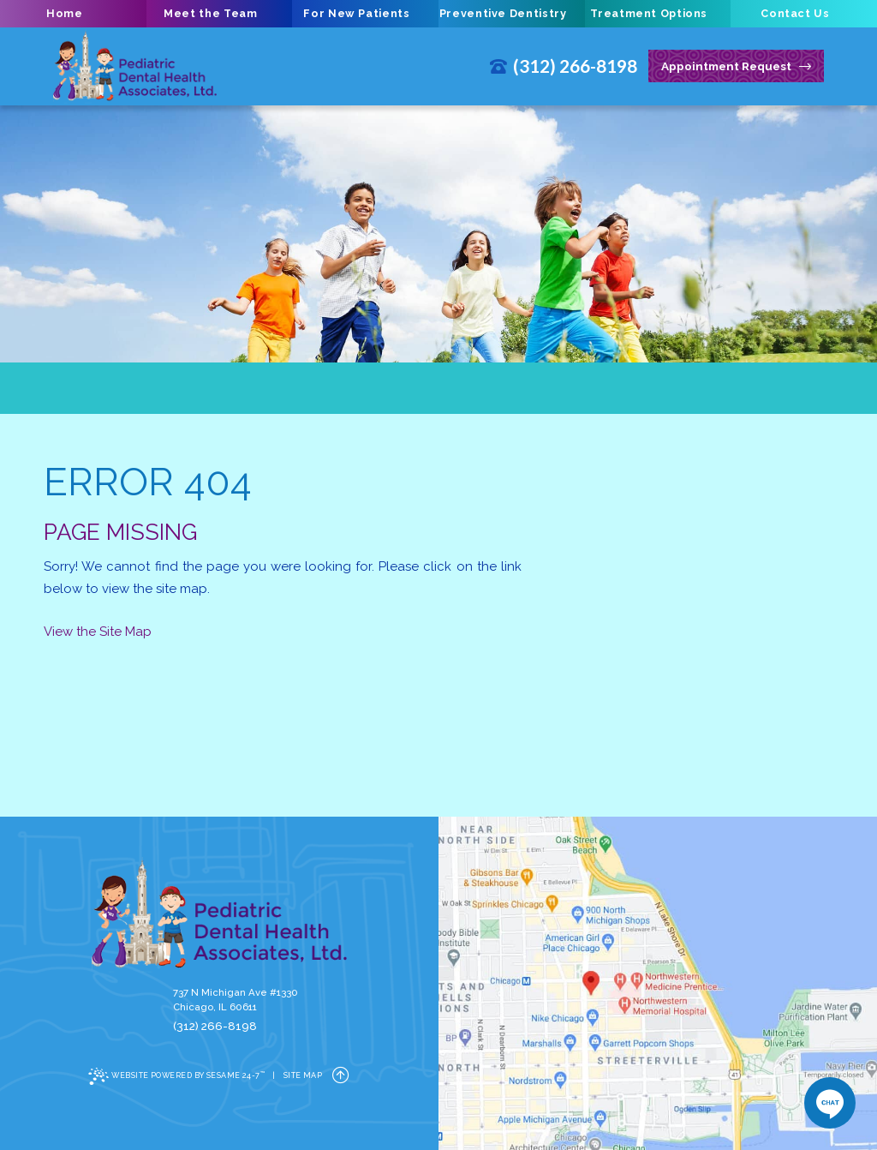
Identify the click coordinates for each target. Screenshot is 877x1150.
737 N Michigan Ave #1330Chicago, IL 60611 (235, 999)
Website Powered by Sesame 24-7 (176, 1076)
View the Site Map (98, 631)
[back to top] (341, 1076)
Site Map (303, 1075)
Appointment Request (736, 67)
